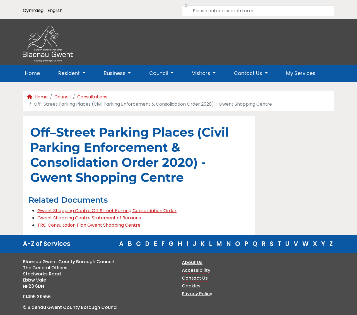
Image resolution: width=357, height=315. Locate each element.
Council (62, 97)
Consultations (92, 97)
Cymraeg (33, 10)
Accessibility (196, 270)
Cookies (191, 286)
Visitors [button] (202, 73)
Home (32, 73)
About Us (192, 262)
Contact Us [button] (249, 73)
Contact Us (195, 278)
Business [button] (115, 73)
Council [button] (159, 73)
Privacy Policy (197, 293)
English (54, 10)
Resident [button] (69, 73)
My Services (300, 73)
